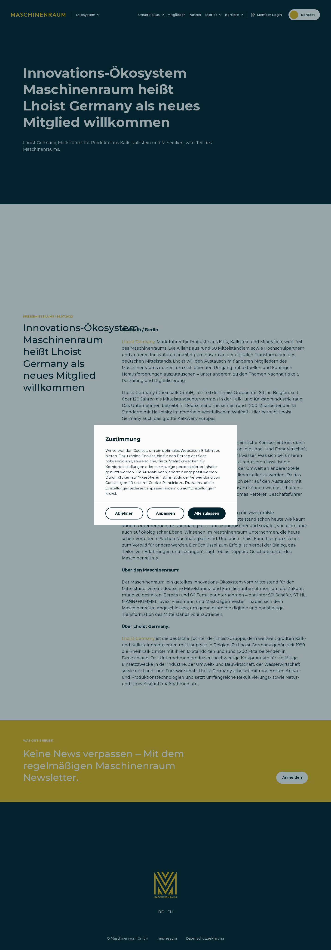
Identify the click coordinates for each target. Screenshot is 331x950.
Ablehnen (124, 513)
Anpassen (165, 513)
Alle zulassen (206, 513)
